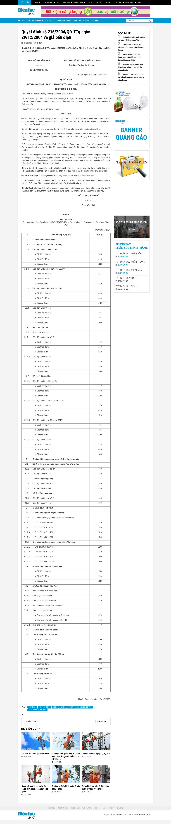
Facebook (102, 721)
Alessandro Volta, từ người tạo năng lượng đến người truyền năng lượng (131, 77)
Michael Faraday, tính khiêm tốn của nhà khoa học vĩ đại (131, 38)
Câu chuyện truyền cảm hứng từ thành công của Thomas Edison (131, 47)
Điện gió (37, 2)
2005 (62, 707)
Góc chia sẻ (49, 21)
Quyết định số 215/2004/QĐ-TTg (79, 707)
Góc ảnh (77, 21)
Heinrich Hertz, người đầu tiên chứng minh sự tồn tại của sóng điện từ (130, 67)
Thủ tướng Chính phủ (37, 710)
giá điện (99, 2)
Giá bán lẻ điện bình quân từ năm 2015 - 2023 (66, 787)
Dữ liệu (86, 21)
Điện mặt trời (48, 2)
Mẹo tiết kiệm (37, 21)
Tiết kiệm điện (78, 2)
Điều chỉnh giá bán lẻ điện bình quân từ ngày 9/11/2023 (95, 787)
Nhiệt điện (66, 2)
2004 (55, 707)
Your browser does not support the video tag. (132, 197)
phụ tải (107, 2)
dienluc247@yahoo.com (142, 814)
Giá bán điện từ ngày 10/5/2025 (35, 753)
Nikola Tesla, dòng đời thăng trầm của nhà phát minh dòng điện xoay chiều (130, 57)
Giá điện (95, 21)
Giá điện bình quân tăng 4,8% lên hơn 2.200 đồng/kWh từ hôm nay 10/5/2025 (66, 756)
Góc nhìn (26, 21)
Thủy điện (89, 2)
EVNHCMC (117, 2)
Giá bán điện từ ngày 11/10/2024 (96, 753)
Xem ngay (131, 229)
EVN (57, 2)
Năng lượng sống (64, 21)
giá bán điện (129, 2)
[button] (143, 2)
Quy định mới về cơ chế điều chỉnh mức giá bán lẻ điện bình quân (34, 789)
